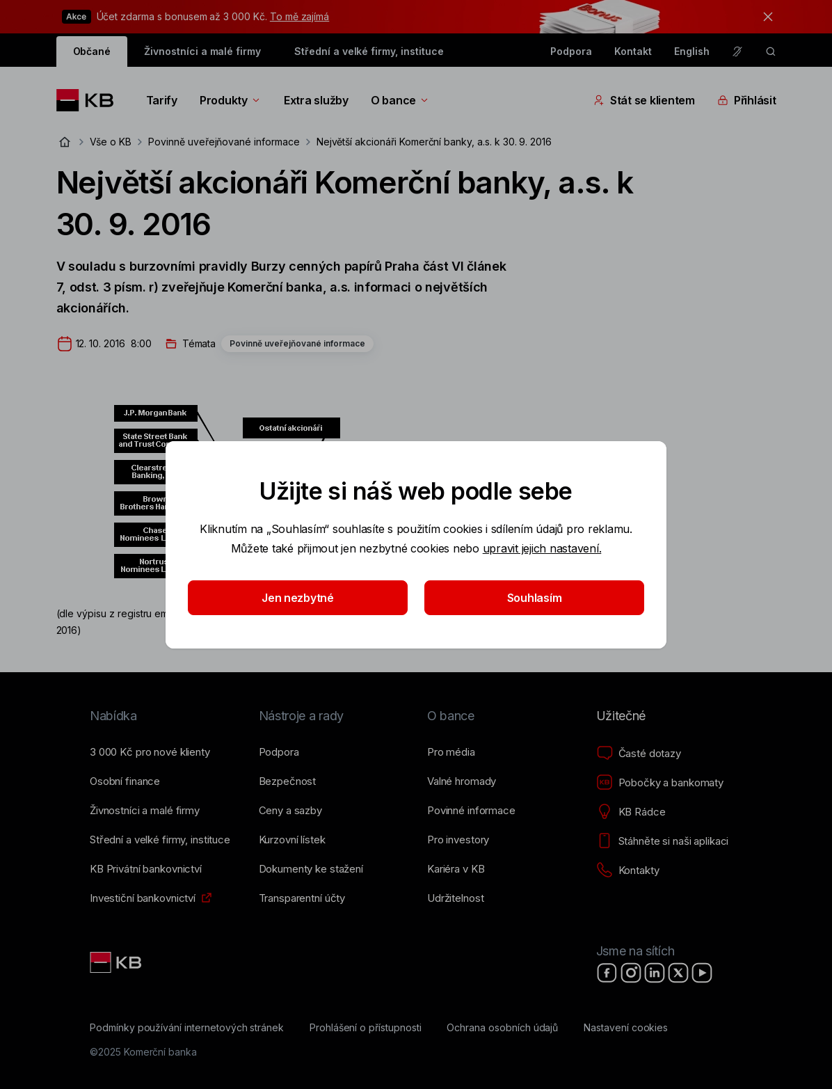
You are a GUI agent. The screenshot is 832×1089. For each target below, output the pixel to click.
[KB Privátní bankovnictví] (146, 869)
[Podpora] (279, 752)
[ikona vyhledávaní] (770, 51)
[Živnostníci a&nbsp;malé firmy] (145, 811)
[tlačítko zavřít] (764, 16)
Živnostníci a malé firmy (202, 51)
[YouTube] (702, 973)
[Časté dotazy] (638, 754)
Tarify (161, 100)
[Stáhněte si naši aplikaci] (662, 841)
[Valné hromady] (461, 781)
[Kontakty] (627, 870)
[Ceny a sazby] (290, 811)
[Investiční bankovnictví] (142, 898)
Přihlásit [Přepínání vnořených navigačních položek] (746, 100)
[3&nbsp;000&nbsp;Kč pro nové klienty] (150, 752)
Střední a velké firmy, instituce (368, 51)
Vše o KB (111, 142)
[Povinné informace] (471, 811)
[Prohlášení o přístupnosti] (366, 1027)
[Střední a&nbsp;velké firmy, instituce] (160, 840)
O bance (400, 100)
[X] (678, 973)
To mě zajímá (299, 16)
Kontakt (633, 51)
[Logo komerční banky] (90, 100)
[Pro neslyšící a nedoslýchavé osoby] (737, 51)
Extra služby (316, 100)
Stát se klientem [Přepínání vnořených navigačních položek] (644, 100)
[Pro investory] (458, 840)
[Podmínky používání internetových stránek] (187, 1027)
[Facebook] (607, 973)
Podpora (571, 51)
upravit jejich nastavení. (542, 548)
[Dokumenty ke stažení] (311, 869)
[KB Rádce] (631, 812)
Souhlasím (534, 598)
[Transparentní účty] (302, 898)
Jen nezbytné (298, 598)
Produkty (231, 100)
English (692, 51)
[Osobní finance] (125, 781)
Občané (92, 51)
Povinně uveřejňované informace (224, 142)
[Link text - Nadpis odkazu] (117, 962)
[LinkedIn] (654, 973)
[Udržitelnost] (455, 898)
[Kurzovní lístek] (292, 840)
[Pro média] (451, 752)
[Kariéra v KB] (455, 869)
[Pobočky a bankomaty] (660, 783)
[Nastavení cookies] (626, 1027)
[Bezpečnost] (288, 781)
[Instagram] (631, 973)
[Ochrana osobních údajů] (502, 1027)
